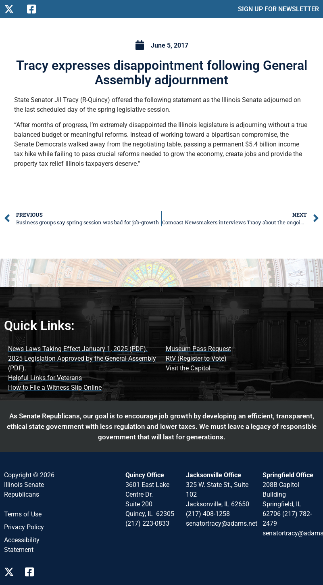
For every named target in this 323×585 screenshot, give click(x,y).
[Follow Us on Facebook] (35, 9)
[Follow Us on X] (12, 9)
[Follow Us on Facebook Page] (32, 572)
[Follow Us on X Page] (11, 572)
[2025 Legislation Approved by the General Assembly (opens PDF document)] (83, 363)
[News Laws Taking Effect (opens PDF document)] (78, 349)
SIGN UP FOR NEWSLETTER (278, 9)
